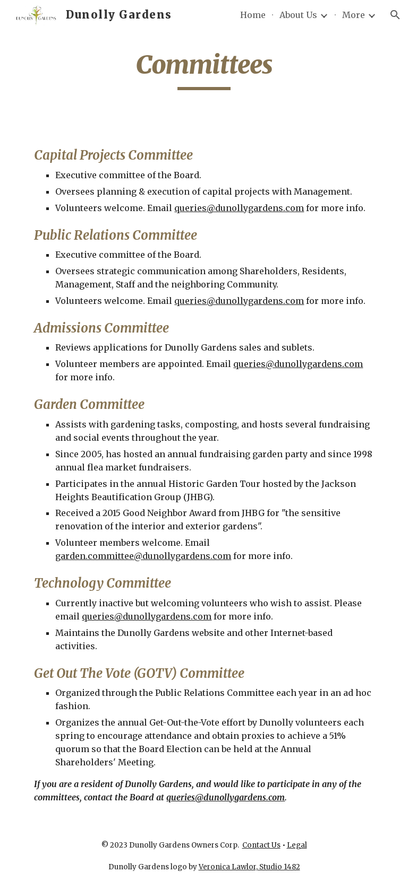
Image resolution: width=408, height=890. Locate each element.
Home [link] (253, 15)
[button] (395, 15)
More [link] (353, 15)
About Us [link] (298, 15)
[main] (204, 69)
